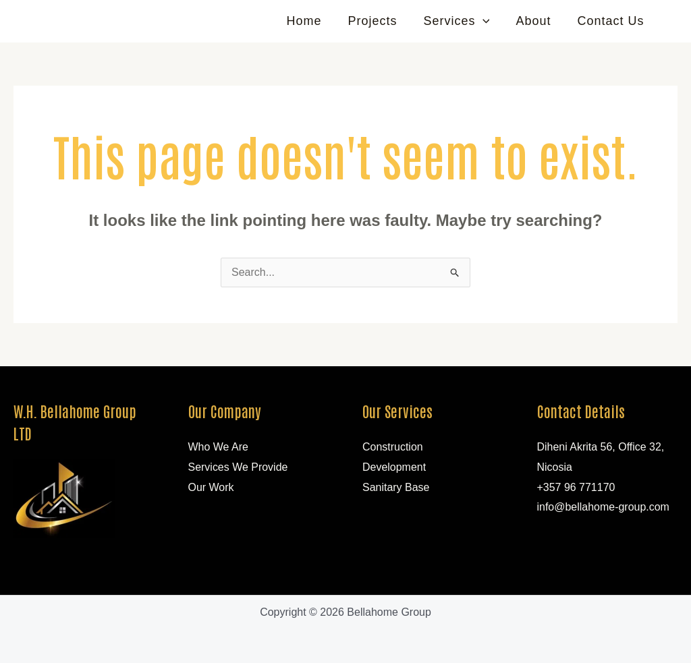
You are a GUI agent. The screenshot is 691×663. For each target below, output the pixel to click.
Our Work (211, 487)
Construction (392, 447)
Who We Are (218, 447)
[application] (487, 21)
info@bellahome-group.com (603, 507)
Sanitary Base (396, 487)
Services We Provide (238, 467)
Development (394, 467)
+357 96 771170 (576, 487)
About (536, 21)
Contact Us (611, 21)
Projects (379, 21)
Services (462, 21)
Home (313, 21)
